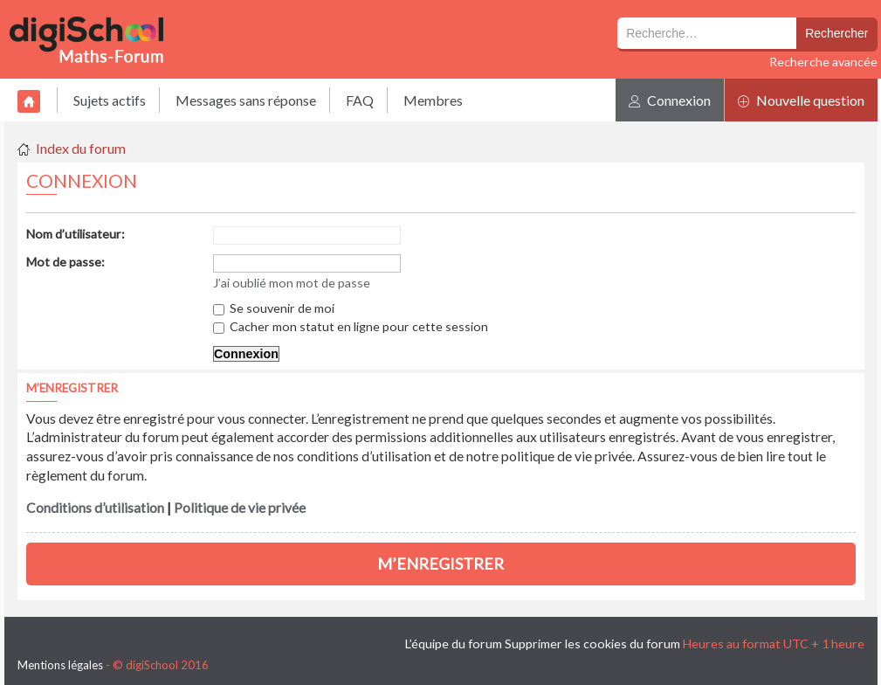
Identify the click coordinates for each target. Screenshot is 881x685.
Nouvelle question (801, 100)
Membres (433, 100)
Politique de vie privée (240, 507)
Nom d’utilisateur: (75, 233)
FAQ (360, 100)
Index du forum (81, 148)
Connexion (670, 100)
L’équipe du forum (453, 643)
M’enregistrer (440, 563)
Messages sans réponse (246, 100)
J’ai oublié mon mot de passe (291, 282)
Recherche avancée (823, 61)
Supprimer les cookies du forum (592, 643)
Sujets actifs (109, 100)
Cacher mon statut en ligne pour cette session (350, 326)
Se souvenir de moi (273, 308)
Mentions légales (60, 665)
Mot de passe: (65, 261)
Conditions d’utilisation (95, 507)
